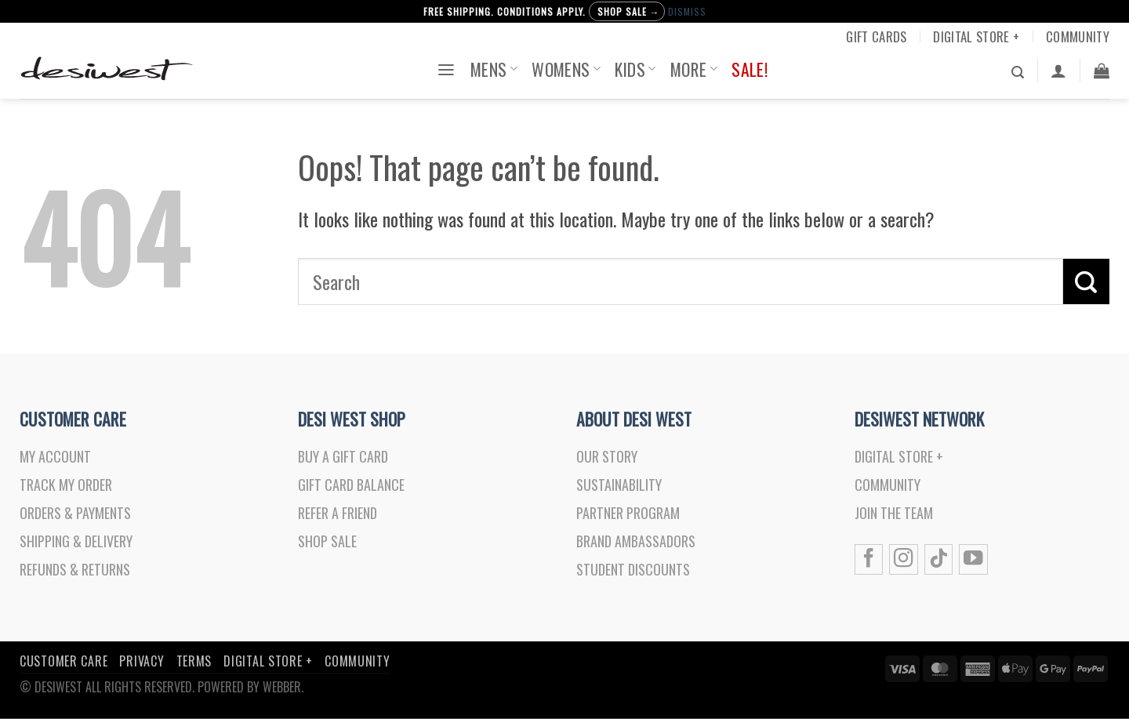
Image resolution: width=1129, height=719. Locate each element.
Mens (493, 69)
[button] (446, 69)
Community (1077, 36)
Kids (635, 69)
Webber (282, 696)
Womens (566, 69)
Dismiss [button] (687, 11)
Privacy (141, 670)
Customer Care (63, 670)
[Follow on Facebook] (869, 565)
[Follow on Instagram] (903, 565)
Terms (194, 670)
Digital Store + (976, 36)
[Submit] (1086, 281)
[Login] (1058, 70)
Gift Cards (876, 36)
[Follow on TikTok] (938, 565)
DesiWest (58, 696)
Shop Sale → (628, 11)
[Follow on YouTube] (973, 565)
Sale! (749, 69)
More (693, 69)
